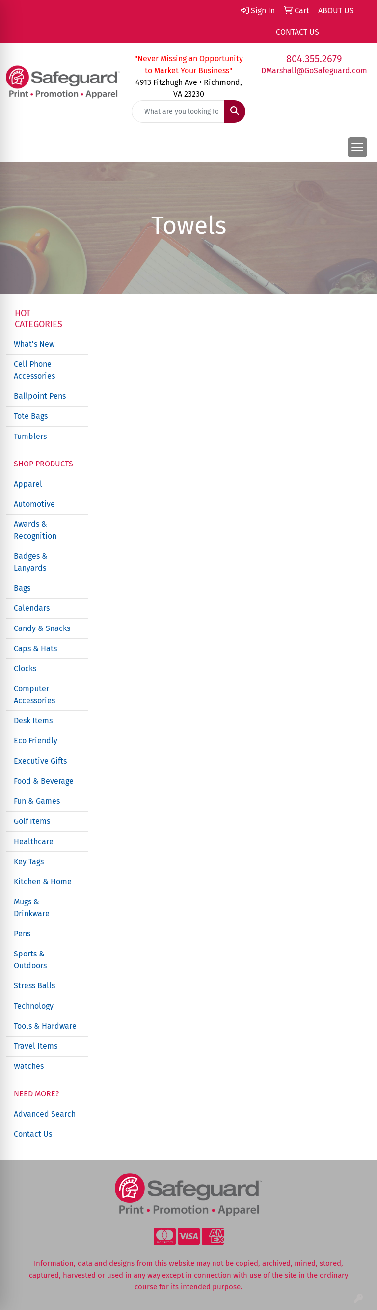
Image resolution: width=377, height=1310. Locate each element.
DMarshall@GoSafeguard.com (314, 70)
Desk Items (33, 720)
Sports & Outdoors (30, 959)
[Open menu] (357, 147)
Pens (22, 933)
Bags (22, 588)
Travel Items (35, 1046)
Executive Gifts (40, 760)
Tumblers (30, 436)
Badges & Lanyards (31, 562)
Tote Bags (31, 416)
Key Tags (29, 861)
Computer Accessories (34, 694)
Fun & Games (37, 801)
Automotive (34, 504)
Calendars (32, 608)
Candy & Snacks (42, 628)
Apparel (28, 484)
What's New (34, 344)
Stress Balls (34, 985)
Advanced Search (45, 1114)
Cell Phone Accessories (34, 370)
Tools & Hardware (45, 1026)
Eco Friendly (35, 740)
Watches (29, 1066)
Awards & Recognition (35, 530)
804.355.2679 (314, 59)
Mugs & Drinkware (32, 907)
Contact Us (33, 1134)
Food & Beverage (44, 781)
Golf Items (32, 821)
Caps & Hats (35, 648)
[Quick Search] (178, 111)
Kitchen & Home (43, 881)
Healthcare (34, 841)
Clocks (25, 668)
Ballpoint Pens (40, 396)
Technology (34, 1005)
